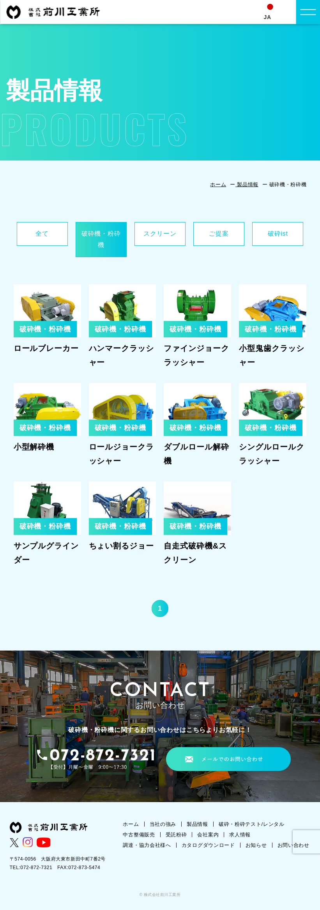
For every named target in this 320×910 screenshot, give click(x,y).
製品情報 (246, 184)
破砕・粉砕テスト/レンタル (252, 824)
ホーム (218, 184)
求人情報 (240, 834)
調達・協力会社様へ (147, 845)
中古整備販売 (139, 834)
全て (42, 233)
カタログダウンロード (208, 845)
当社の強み (163, 824)
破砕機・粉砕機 (101, 239)
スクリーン (159, 233)
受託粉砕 (176, 834)
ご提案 (218, 233)
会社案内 (208, 834)
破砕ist (278, 233)
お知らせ (256, 845)
